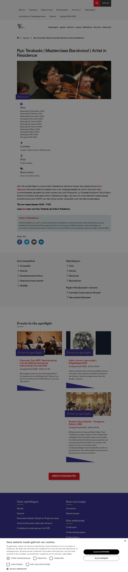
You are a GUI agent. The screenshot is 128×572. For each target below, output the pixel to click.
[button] (43, 569)
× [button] (125, 541)
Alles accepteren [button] (101, 552)
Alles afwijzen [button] (101, 558)
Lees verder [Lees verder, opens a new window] (67, 554)
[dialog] (64, 286)
